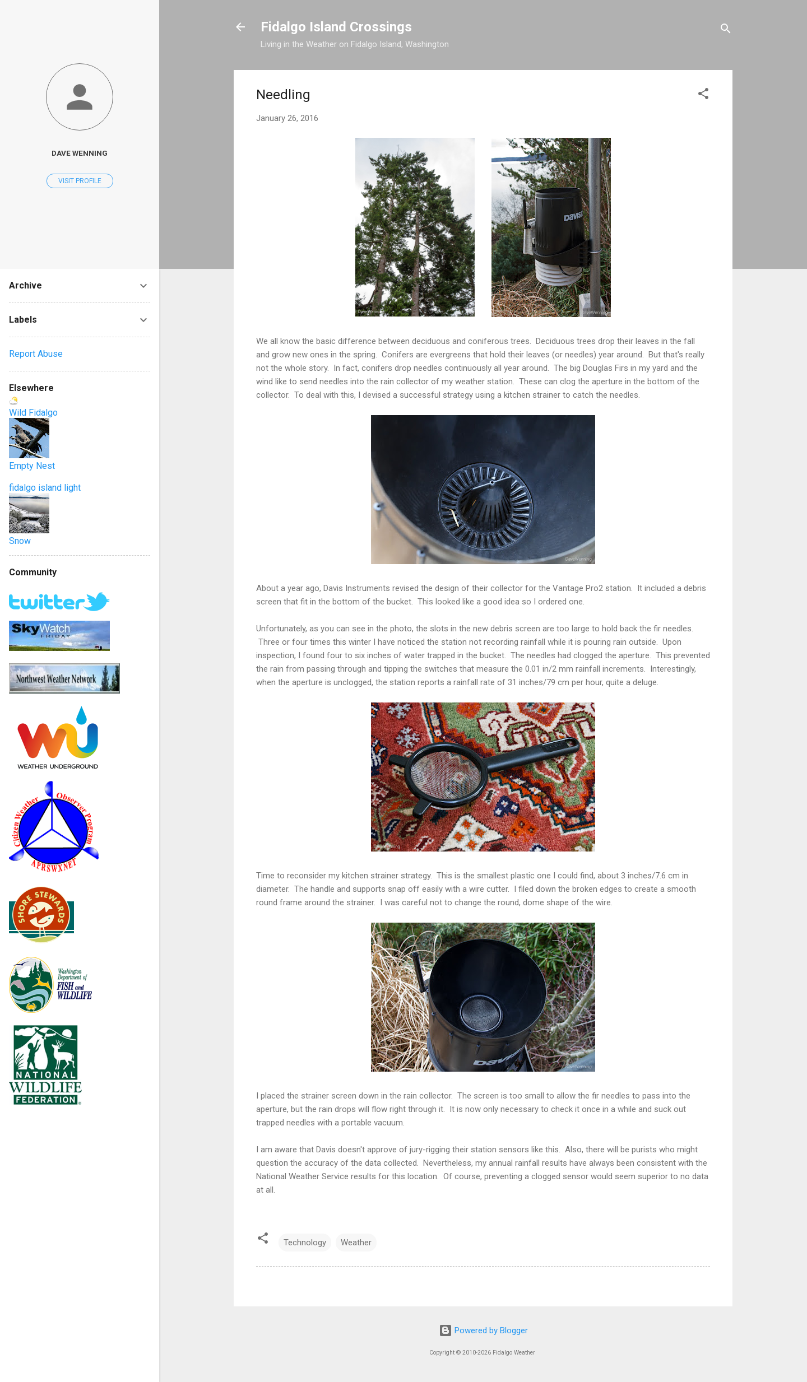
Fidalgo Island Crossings (336, 27)
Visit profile (79, 181)
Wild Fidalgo (33, 412)
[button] (703, 95)
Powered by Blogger (483, 1330)
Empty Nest (32, 465)
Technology (305, 1242)
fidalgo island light (45, 487)
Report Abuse (36, 353)
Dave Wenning (80, 152)
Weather (356, 1242)
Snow (20, 541)
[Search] (725, 30)
